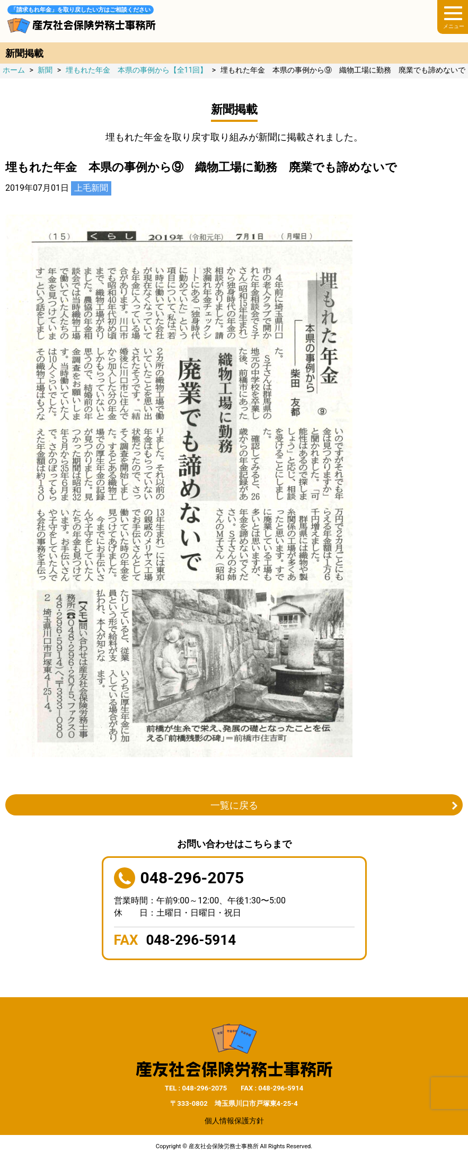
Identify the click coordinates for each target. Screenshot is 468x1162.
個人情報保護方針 (234, 1120)
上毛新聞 (91, 188)
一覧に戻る (234, 805)
